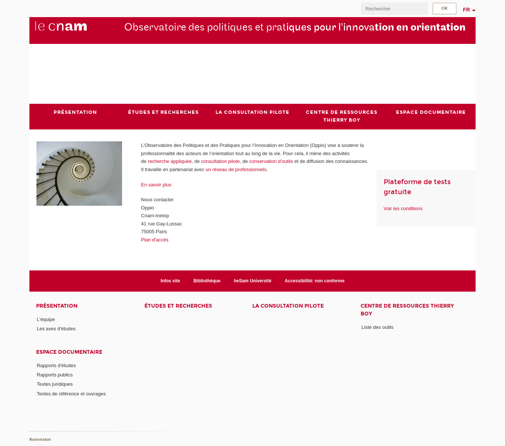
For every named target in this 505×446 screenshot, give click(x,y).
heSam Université (253, 280)
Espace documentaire (69, 352)
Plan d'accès (154, 240)
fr (466, 10)
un (209, 169)
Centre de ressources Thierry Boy (407, 310)
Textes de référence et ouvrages (71, 394)
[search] (394, 9)
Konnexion (40, 439)
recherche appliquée (170, 161)
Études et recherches (178, 306)
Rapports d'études (56, 365)
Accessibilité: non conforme (315, 280)
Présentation (56, 306)
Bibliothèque (207, 280)
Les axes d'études (56, 328)
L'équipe (46, 319)
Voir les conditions (403, 208)
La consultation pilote (288, 306)
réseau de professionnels (239, 169)
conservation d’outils (271, 161)
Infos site (170, 280)
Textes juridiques (55, 384)
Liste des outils (377, 327)
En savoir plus (156, 184)
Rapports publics (55, 375)
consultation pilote (220, 161)
